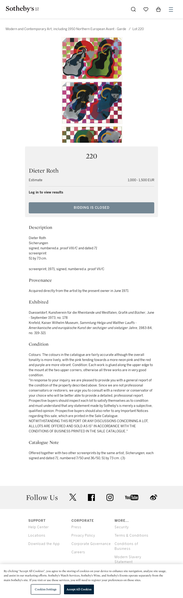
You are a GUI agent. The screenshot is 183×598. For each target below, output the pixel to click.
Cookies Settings (45, 589)
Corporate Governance (91, 544)
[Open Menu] (171, 9)
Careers (78, 552)
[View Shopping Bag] (158, 9)
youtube (131, 497)
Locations (36, 536)
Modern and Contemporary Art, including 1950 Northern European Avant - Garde (66, 29)
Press (76, 527)
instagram (109, 497)
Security (122, 527)
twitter (72, 497)
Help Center (38, 527)
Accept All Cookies (79, 589)
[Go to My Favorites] (146, 9)
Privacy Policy (83, 536)
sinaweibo (153, 497)
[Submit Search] (133, 9)
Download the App (44, 544)
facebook (91, 497)
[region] (91, 581)
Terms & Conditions (131, 536)
